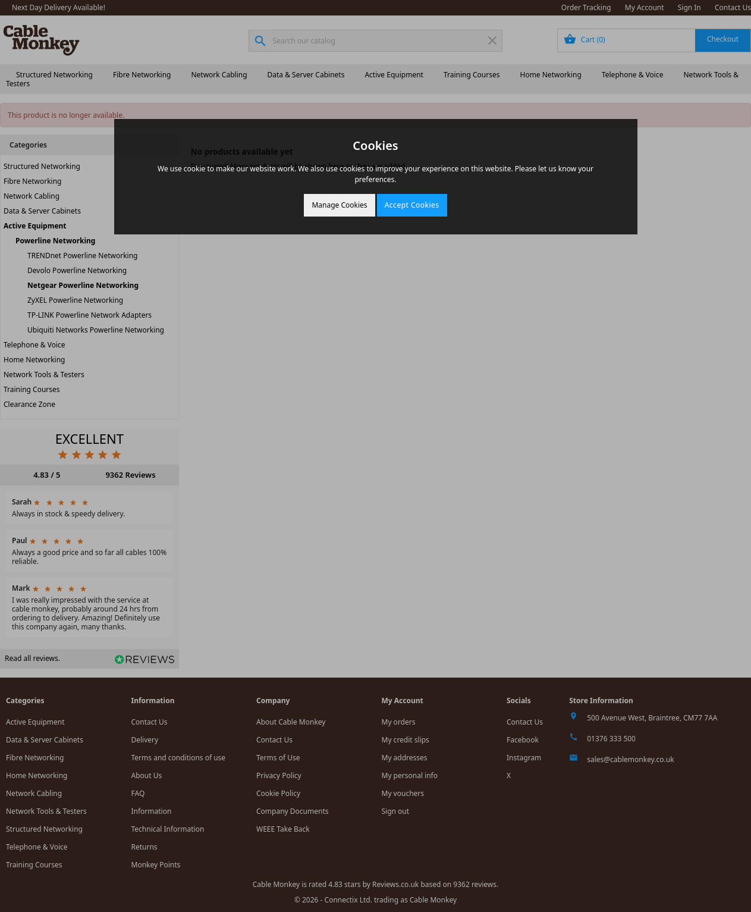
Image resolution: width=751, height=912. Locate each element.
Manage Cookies (339, 205)
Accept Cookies (412, 205)
